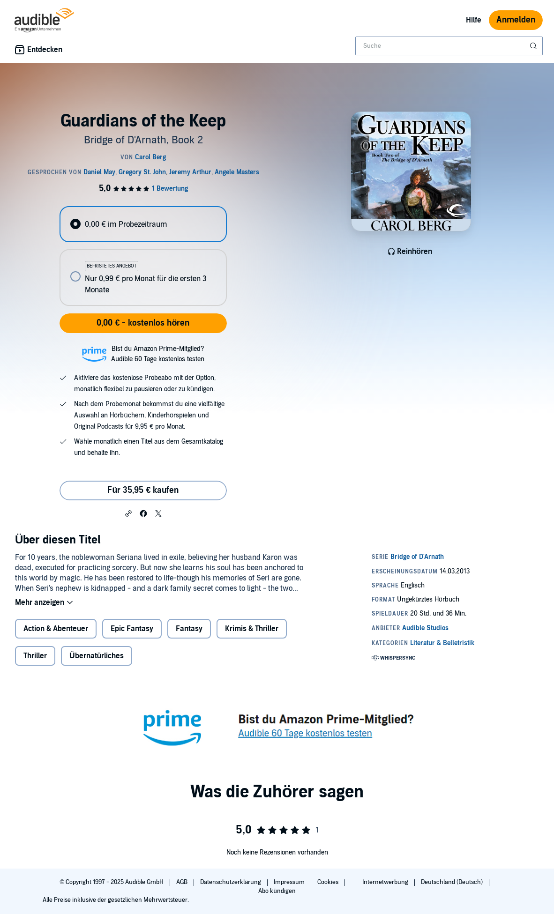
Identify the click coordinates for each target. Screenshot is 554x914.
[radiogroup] (143, 256)
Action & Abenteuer (55, 628)
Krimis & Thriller (251, 628)
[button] (128, 513)
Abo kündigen (276, 891)
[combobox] (449, 46)
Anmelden (515, 20)
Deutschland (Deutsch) (452, 882)
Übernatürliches (96, 656)
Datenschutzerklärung (231, 882)
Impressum (290, 882)
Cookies (328, 882)
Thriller (35, 656)
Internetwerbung (386, 882)
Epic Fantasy (132, 628)
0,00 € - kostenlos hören (143, 323)
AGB (182, 882)
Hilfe (473, 20)
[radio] (143, 224)
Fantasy (189, 628)
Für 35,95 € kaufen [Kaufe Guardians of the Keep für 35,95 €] (143, 490)
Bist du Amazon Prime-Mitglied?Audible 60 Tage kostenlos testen (157, 354)
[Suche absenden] (534, 46)
